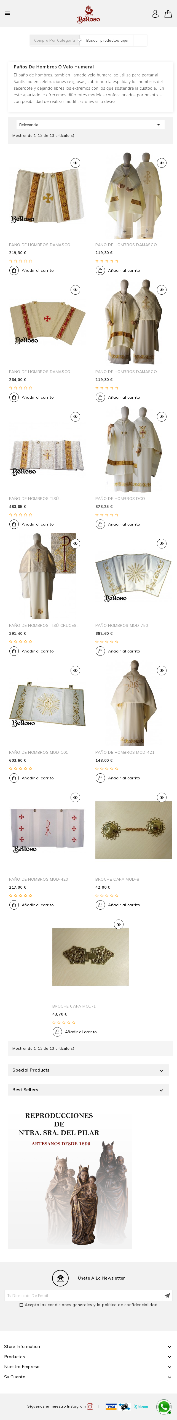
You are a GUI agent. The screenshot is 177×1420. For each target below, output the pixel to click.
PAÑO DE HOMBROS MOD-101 (38, 752)
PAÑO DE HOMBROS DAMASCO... (41, 244)
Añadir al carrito (38, 270)
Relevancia (90, 124)
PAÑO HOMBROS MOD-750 (121, 625)
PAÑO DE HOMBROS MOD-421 (124, 752)
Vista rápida (75, 163)
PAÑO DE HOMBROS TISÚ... (35, 498)
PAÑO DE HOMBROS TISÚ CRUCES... (44, 625)
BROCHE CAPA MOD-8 (117, 879)
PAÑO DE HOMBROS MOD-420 (38, 879)
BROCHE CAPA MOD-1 (74, 1006)
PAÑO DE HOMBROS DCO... (121, 498)
